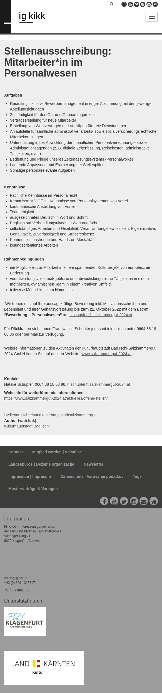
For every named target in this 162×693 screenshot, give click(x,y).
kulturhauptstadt (55, 415)
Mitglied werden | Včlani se (57, 452)
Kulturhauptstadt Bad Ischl (26, 426)
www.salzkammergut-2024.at (106, 354)
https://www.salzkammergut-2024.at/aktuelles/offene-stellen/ (56, 398)
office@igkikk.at (15, 578)
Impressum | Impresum (29, 476)
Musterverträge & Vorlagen (33, 488)
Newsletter (93, 464)
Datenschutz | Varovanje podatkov (91, 476)
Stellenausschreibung (22, 415)
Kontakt (15, 452)
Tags (137, 476)
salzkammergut (82, 415)
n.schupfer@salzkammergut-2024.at (100, 315)
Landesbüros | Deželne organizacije (41, 464)
